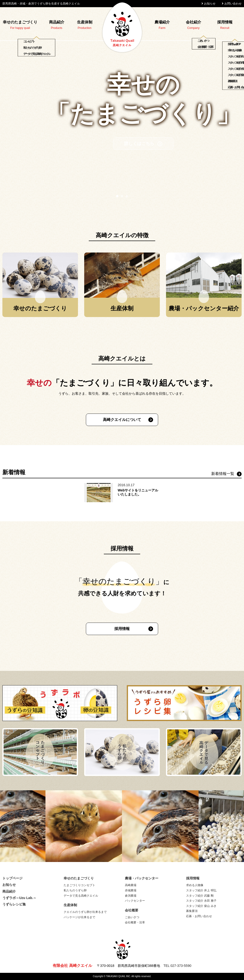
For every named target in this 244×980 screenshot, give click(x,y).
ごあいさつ (132, 917)
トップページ (12, 878)
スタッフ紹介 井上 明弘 (201, 890)
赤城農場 (130, 890)
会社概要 (131, 910)
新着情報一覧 (222, 474)
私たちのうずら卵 (75, 890)
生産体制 (84, 22)
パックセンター (135, 900)
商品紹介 (56, 22)
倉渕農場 (130, 895)
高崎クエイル (122, 27)
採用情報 (225, 22)
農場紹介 (162, 22)
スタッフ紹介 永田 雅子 (201, 900)
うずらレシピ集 (14, 904)
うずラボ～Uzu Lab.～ (19, 898)
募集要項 (192, 911)
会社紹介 (193, 22)
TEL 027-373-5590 (177, 966)
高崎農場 (130, 885)
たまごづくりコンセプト (79, 885)
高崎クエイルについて (122, 420)
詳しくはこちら (118, 158)
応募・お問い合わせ (199, 916)
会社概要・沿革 (135, 922)
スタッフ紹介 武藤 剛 (200, 895)
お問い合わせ (233, 3)
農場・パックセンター (141, 878)
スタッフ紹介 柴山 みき (201, 906)
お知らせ (210, 3)
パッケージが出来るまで (79, 917)
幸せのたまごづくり (20, 22)
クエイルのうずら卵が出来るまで (85, 912)
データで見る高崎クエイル (81, 895)
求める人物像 (194, 885)
